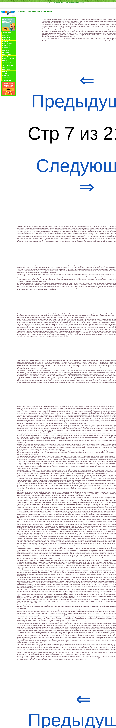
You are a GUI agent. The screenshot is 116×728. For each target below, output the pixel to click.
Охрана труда (6, 54)
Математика (6, 48)
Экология (5, 75)
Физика (4, 67)
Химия (4, 73)
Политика (5, 56)
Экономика (6, 78)
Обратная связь (58, 2)
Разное (4, 60)
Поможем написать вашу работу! (74, 2)
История (5, 41)
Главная (49, 2)
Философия (6, 69)
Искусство (6, 39)
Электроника (6, 80)
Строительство (7, 65)
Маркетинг (6, 45)
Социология (6, 63)
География (6, 37)
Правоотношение (8, 58)
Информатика (7, 43)
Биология (5, 35)
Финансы (5, 71)
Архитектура (6, 33)
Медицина (5, 50)
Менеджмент (6, 52)
